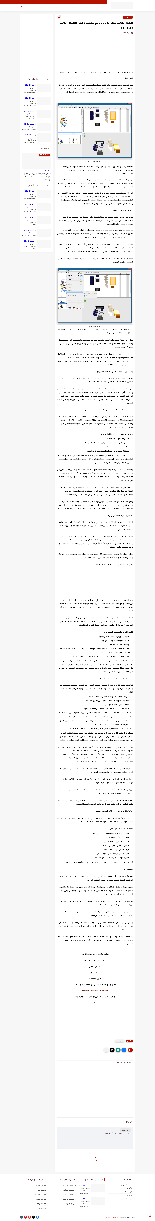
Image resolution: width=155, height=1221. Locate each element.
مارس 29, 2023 (29, 85)
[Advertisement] (95, 55)
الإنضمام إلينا (70, 2)
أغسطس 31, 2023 (28, 124)
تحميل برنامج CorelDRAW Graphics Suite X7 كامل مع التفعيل (30, 103)
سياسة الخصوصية (126, 1185)
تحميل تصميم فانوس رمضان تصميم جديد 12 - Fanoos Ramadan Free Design (37, 176)
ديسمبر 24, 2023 (29, 241)
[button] (123, 1050)
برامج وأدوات (100, 8)
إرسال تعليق (125, 1130)
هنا (95, 1002)
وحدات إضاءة (42, 1208)
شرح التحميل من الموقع (50, 2)
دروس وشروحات (86, 8)
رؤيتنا (94, 2)
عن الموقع (102, 2)
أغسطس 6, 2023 (29, 111)
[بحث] (21, 8)
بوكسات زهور (41, 1190)
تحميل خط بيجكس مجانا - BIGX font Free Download (30, 116)
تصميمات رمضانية (68, 1190)
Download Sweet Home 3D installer (94, 990)
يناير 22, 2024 (45, 170)
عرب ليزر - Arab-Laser (111, 1217)
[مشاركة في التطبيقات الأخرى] (106, 1050)
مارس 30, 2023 (29, 98)
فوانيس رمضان (41, 1199)
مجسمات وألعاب (41, 1203)
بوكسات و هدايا (72, 8)
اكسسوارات (58, 8)
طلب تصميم (80, 2)
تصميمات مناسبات (44, 8)
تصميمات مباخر (69, 1194)
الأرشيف (62, 2)
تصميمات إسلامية (68, 1185)
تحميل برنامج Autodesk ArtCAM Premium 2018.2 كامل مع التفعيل (30, 246)
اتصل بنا (88, 2)
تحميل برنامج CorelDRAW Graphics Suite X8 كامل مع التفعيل (30, 90)
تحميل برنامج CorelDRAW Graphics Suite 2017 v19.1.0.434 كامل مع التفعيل (29, 140)
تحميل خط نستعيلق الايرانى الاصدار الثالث (29, 127)
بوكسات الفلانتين (40, 1185)
